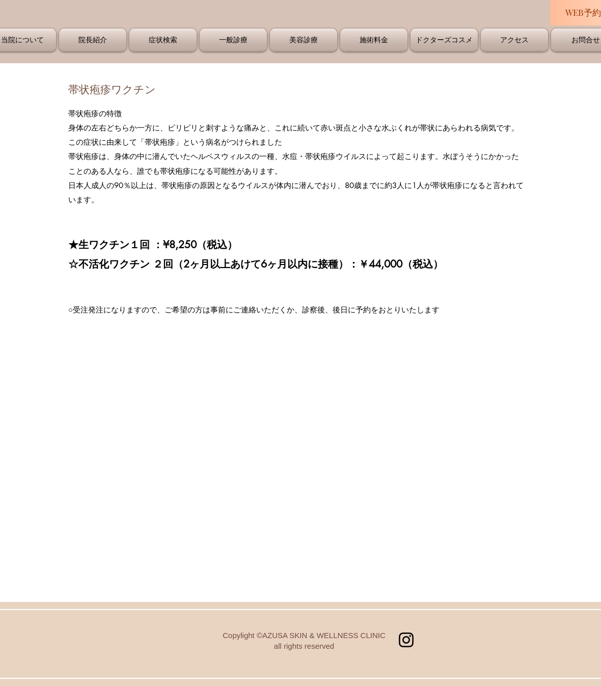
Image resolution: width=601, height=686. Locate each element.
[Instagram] (406, 640)
